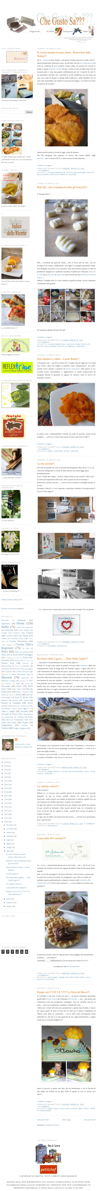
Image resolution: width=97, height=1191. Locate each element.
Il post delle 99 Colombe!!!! (51, 838)
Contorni (58, 451)
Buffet (57, 771)
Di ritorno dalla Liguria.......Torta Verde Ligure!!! (62, 658)
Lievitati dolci (21, 672)
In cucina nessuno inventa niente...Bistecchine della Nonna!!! (64, 54)
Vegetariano (6, 725)
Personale (62, 646)
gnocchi (40, 158)
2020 (6, 784)
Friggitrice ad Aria (12, 658)
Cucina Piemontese (56, 172)
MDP (7, 674)
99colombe (53, 977)
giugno (9, 843)
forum (89, 468)
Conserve (16, 633)
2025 (6, 766)
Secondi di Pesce (9, 714)
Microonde (25, 678)
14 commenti (43, 449)
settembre (10, 836)
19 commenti (43, 170)
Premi (3, 695)
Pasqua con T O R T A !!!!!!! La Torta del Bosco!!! (63, 992)
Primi (77, 344)
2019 (6, 788)
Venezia (25, 725)
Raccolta (51, 275)
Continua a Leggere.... (45, 165)
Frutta (17, 660)
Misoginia (23, 681)
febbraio (10, 902)
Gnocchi (70, 344)
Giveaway (52, 646)
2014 (6, 807)
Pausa (27, 684)
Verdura (81, 346)
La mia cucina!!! (45, 463)
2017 (6, 796)
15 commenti (43, 1106)
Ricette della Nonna (46, 346)
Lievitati (8, 671)
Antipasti (21, 620)
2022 (6, 777)
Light (31, 671)
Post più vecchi (90, 1120)
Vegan (66, 451)
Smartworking (28, 714)
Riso (87, 771)
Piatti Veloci (16, 689)
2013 (6, 810)
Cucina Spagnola (6, 645)
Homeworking (6, 666)
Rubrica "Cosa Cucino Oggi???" (17, 708)
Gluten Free (7, 663)
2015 (6, 803)
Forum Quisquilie (72, 369)
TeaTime (20, 717)
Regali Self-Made (12, 697)
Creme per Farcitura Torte (72, 977)
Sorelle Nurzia (51, 999)
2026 (6, 762)
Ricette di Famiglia (59, 174)
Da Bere (25, 648)
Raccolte (85, 344)
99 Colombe (71, 966)
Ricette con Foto (7, 608)
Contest (29, 632)
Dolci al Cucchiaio (46, 979)
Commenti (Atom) (52, 1125)
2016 (6, 799)
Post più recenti (43, 1120)
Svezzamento (8, 717)
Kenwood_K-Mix (18, 669)
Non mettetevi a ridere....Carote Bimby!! (58, 359)
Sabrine (52, 69)
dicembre (10, 825)
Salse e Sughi (8, 711)
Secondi (72, 174)
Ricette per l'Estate (19, 706)
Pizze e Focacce (23, 692)
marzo (9, 899)
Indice (17, 666)
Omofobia (8, 683)
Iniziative (26, 666)
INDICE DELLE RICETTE (11, 600)
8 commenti (43, 975)
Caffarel (19, 627)
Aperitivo (5, 623)
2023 (6, 773)
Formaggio (28, 654)
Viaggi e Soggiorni (20, 728)
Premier (11, 695)
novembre (10, 829)
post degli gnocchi (86, 63)
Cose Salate (22, 635)
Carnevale (29, 627)
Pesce (19, 686)
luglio (9, 840)
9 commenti (89, 824)
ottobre (9, 832)
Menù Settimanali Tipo (21, 674)
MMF (80, 1108)
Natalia (46, 60)
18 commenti (43, 644)
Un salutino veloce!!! (48, 786)
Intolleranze (5, 669)
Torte (86, 1108)
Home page (66, 1120)
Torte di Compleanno (15, 720)
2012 (6, 814)
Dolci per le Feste (68, 1108)
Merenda (6, 677)
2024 (6, 770)
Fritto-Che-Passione (76, 172)
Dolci (88, 977)
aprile (9, 851)
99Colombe (73, 999)
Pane (18, 683)
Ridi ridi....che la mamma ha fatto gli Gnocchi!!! (62, 187)
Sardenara (84, 665)
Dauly (59, 69)
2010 (6, 822)
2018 (6, 792)
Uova (13, 722)
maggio (10, 847)
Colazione (8, 630)
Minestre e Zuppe (8, 681)
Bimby (50, 451)
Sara (52, 488)
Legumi (30, 669)
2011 (6, 818)
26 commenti (43, 769)
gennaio (10, 906)
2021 (6, 781)
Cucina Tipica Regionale (72, 771)
